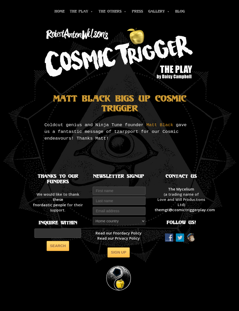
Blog (180, 11)
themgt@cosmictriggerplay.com (185, 209)
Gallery (159, 11)
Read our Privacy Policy (118, 238)
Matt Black (159, 125)
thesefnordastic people (49, 202)
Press (137, 11)
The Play (81, 11)
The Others (112, 11)
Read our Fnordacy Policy (119, 233)
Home (59, 11)
